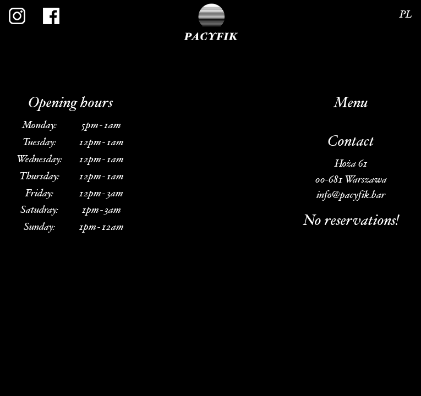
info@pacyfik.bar (350, 195)
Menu (350, 104)
